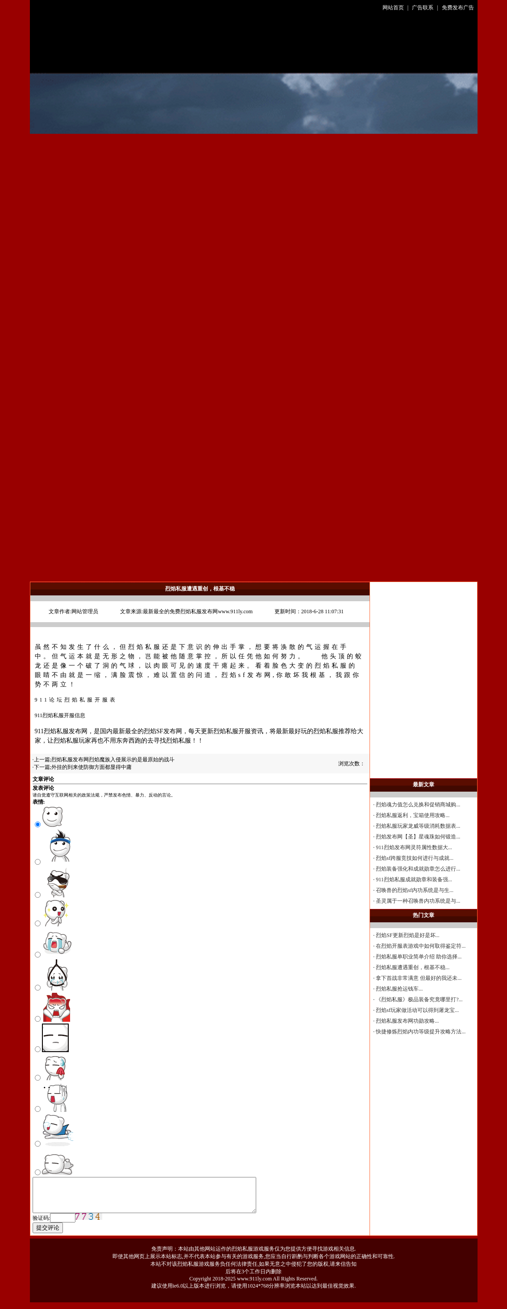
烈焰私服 (145, 647)
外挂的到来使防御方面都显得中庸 (91, 767)
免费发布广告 (458, 7)
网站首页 (393, 7)
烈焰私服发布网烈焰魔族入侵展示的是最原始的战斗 (113, 759)
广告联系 (422, 7)
